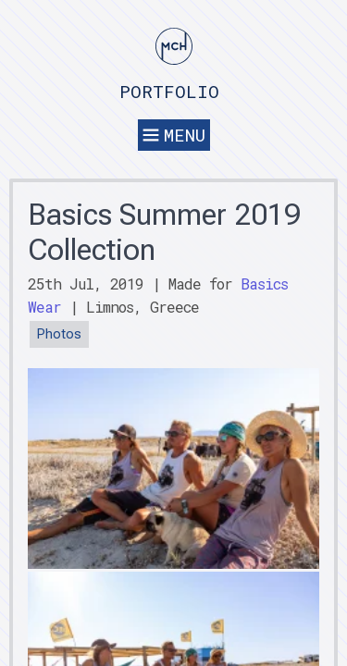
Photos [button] (59, 334)
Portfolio (169, 91)
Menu (174, 134)
